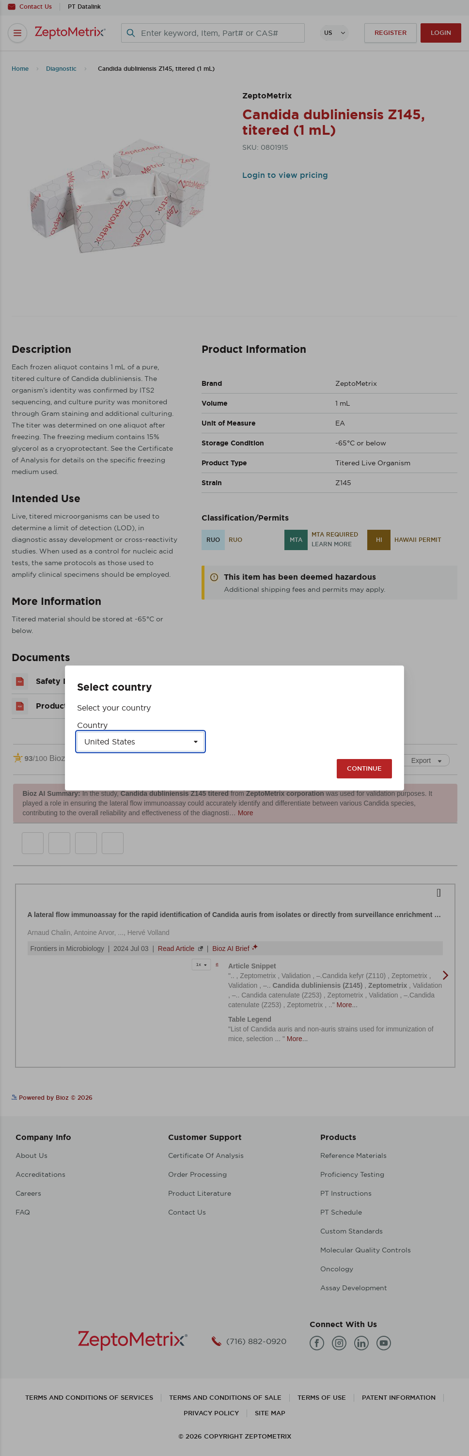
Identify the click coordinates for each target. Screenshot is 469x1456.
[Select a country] (140, 741)
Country (92, 725)
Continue (364, 768)
